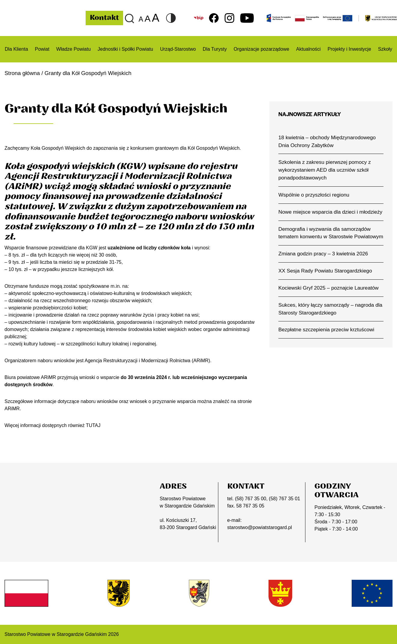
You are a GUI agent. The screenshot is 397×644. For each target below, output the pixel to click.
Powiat (42, 49)
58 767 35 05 (250, 505)
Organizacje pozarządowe (261, 49)
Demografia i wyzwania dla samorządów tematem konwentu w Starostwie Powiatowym (330, 233)
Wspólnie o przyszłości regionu (313, 195)
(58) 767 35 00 (250, 498)
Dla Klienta (16, 49)
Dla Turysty (215, 49)
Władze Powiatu (73, 49)
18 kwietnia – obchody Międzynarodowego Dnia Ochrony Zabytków (327, 141)
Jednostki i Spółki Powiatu (125, 49)
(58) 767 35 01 (284, 498)
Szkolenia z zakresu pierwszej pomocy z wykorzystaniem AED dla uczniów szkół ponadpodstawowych (324, 170)
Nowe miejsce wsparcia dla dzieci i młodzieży (330, 212)
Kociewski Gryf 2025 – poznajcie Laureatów (328, 288)
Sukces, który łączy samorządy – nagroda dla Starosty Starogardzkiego (330, 309)
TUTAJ (93, 425)
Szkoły (385, 49)
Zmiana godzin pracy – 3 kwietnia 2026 (323, 254)
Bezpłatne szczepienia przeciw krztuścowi (326, 330)
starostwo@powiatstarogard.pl (259, 527)
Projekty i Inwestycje (349, 49)
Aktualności (308, 49)
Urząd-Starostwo (178, 49)
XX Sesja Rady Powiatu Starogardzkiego (325, 271)
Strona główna (22, 73)
